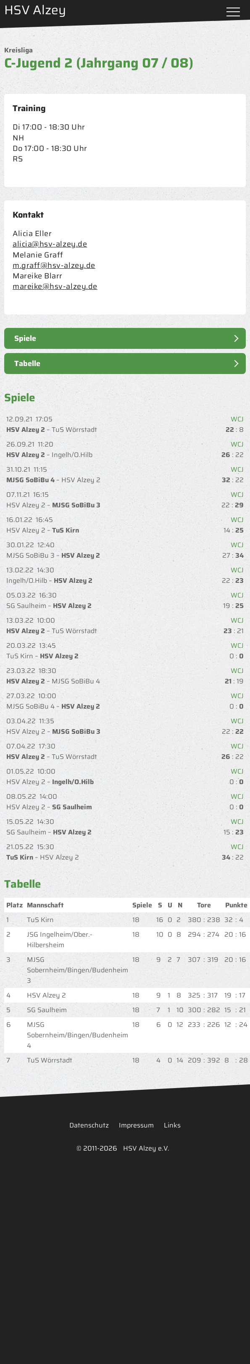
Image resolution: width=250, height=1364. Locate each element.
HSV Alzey (35, 10)
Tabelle (27, 363)
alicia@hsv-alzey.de (50, 244)
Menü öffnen (233, 13)
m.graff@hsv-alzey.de (54, 265)
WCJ (236, 419)
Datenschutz (89, 1125)
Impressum (136, 1125)
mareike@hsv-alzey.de (55, 286)
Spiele (25, 338)
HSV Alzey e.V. (146, 1148)
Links (172, 1125)
